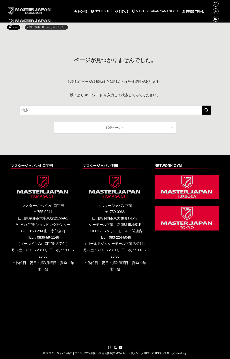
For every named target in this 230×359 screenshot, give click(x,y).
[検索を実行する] (206, 110)
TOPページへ (115, 127)
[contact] (216, 19)
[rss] (216, 11)
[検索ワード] (115, 110)
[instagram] (216, 4)
